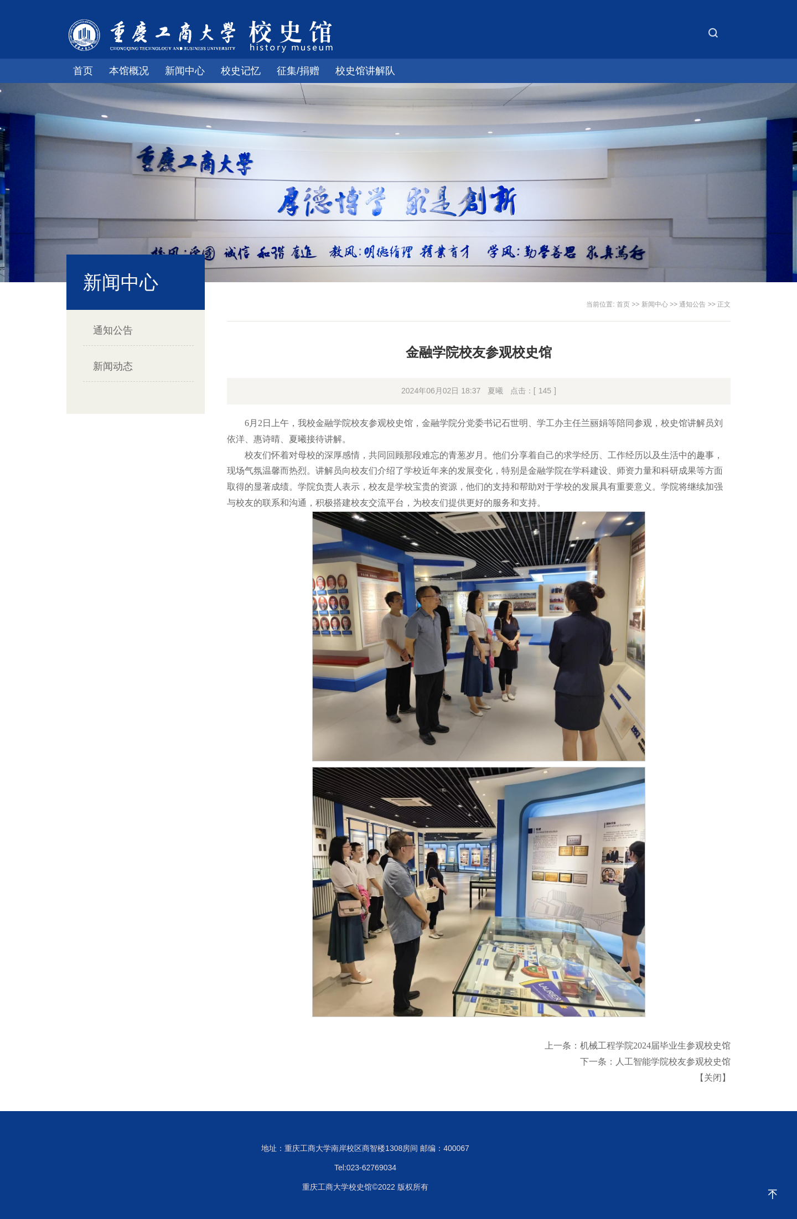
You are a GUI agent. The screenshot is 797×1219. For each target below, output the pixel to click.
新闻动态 (113, 366)
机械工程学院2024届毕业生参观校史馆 (655, 1045)
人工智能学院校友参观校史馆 (673, 1061)
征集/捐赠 (298, 70)
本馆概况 (129, 70)
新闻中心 (185, 70)
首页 (83, 70)
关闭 (713, 1077)
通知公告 (113, 330)
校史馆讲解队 (365, 70)
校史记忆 (241, 70)
